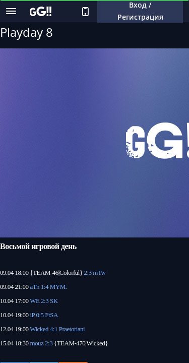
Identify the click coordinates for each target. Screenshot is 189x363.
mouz (36, 343)
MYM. (58, 286)
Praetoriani (72, 329)
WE (34, 301)
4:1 (53, 329)
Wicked (39, 329)
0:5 (39, 315)
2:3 (87, 272)
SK (54, 301)
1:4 (44, 286)
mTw (99, 272)
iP (32, 315)
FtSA (51, 315)
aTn (34, 286)
